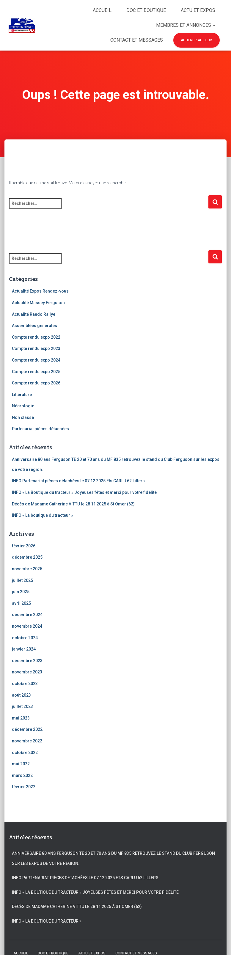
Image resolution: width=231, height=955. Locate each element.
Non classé (23, 417)
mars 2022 (22, 775)
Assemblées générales (34, 325)
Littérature (22, 394)
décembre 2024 (27, 614)
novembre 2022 (27, 741)
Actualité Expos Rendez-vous (40, 291)
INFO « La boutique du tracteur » (42, 515)
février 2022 (23, 786)
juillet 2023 (22, 706)
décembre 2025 (27, 557)
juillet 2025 (22, 580)
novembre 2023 (27, 672)
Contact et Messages (136, 40)
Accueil (102, 10)
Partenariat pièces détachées (40, 428)
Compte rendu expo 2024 (36, 360)
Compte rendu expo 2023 (36, 348)
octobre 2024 (25, 637)
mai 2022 (21, 763)
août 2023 (21, 695)
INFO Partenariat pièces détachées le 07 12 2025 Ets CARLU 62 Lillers (78, 480)
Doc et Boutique (146, 10)
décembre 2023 (27, 660)
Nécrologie (23, 405)
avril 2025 (21, 603)
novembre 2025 (27, 568)
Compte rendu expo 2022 (36, 337)
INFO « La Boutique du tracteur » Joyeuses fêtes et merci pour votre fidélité (85, 492)
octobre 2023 (25, 683)
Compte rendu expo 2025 (36, 371)
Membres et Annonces (185, 25)
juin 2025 (20, 591)
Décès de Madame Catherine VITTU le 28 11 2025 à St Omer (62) (73, 504)
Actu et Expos (198, 10)
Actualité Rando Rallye (33, 314)
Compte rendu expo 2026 (36, 383)
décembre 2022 (27, 729)
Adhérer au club (196, 40)
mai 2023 (21, 718)
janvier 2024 (24, 649)
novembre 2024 (27, 626)
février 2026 (23, 546)
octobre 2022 (25, 752)
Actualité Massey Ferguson (38, 302)
